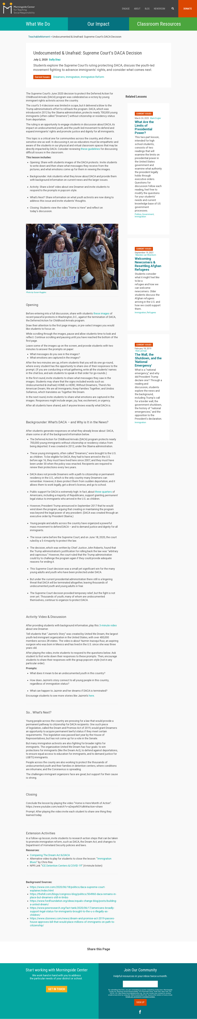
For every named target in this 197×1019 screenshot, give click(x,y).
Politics (138, 214)
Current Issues (42, 77)
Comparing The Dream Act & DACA (50, 855)
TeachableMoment (39, 36)
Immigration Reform (92, 76)
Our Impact (98, 24)
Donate (188, 8)
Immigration (73, 76)
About (137, 8)
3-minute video (108, 625)
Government (148, 214)
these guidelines (90, 148)
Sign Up (140, 1002)
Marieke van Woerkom (146, 255)
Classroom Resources (159, 24)
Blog (147, 8)
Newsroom (159, 8)
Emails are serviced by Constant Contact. (140, 997)
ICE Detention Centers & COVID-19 (62, 865)
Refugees (151, 312)
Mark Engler (155, 118)
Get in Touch (56, 989)
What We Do (38, 24)
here (91, 695)
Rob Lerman (141, 351)
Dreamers (59, 76)
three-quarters (103, 491)
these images (101, 313)
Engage (126, 8)
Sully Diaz (55, 59)
